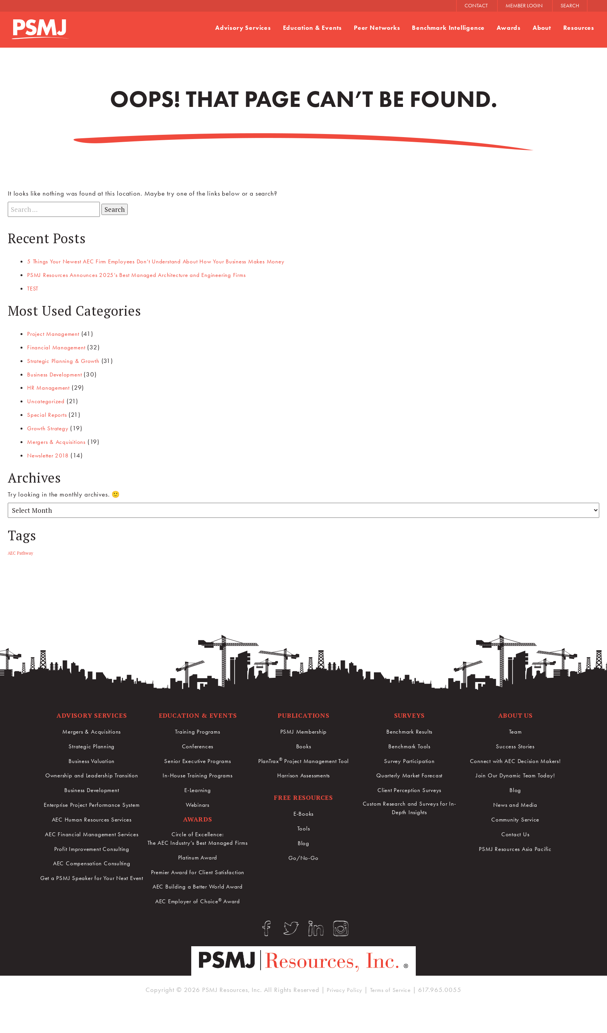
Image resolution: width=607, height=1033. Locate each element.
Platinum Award (198, 866)
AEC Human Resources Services (91, 835)
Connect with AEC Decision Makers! (515, 758)
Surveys (409, 712)
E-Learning (197, 787)
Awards (505, 28)
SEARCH (570, 5)
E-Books (303, 811)
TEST (33, 288)
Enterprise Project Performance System (92, 815)
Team (515, 729)
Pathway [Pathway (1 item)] (25, 550)
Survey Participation (410, 758)
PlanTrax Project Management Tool (303, 758)
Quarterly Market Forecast (409, 773)
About (540, 28)
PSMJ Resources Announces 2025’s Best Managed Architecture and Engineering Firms (150, 274)
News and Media (515, 802)
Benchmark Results (409, 729)
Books (303, 744)
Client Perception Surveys (409, 787)
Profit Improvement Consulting (91, 873)
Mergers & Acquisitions (60, 439)
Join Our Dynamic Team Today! (515, 773)
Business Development (59, 373)
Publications (303, 712)
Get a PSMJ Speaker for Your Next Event (91, 906)
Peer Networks (369, 28)
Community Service (515, 816)
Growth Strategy (51, 426)
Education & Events (301, 28)
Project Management (57, 333)
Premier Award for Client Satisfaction (197, 885)
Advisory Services (228, 28)
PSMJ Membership (303, 729)
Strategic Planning (91, 744)
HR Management (51, 386)
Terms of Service (393, 1015)
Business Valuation (91, 758)
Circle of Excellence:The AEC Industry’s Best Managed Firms (197, 842)
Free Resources (303, 794)
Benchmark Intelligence (443, 28)
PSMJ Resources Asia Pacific (515, 845)
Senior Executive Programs (197, 758)
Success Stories (515, 744)
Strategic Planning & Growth (68, 360)
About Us (515, 712)
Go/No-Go (303, 855)
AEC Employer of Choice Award (197, 918)
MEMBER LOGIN (524, 5)
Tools (303, 826)
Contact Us (515, 830)
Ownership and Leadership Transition (91, 777)
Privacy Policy (342, 1015)
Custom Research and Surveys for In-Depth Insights (409, 806)
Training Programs (197, 729)
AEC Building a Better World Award (197, 904)
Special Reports (49, 413)
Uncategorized (48, 400)
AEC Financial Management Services (91, 854)
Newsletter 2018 (51, 453)
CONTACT (476, 5)
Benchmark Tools (410, 744)
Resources (578, 28)
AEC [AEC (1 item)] (11, 550)
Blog (303, 840)
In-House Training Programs (197, 773)
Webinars (197, 802)
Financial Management (60, 347)
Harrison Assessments (303, 773)
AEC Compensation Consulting (91, 888)
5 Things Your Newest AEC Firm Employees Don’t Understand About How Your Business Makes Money (173, 261)
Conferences (197, 744)
